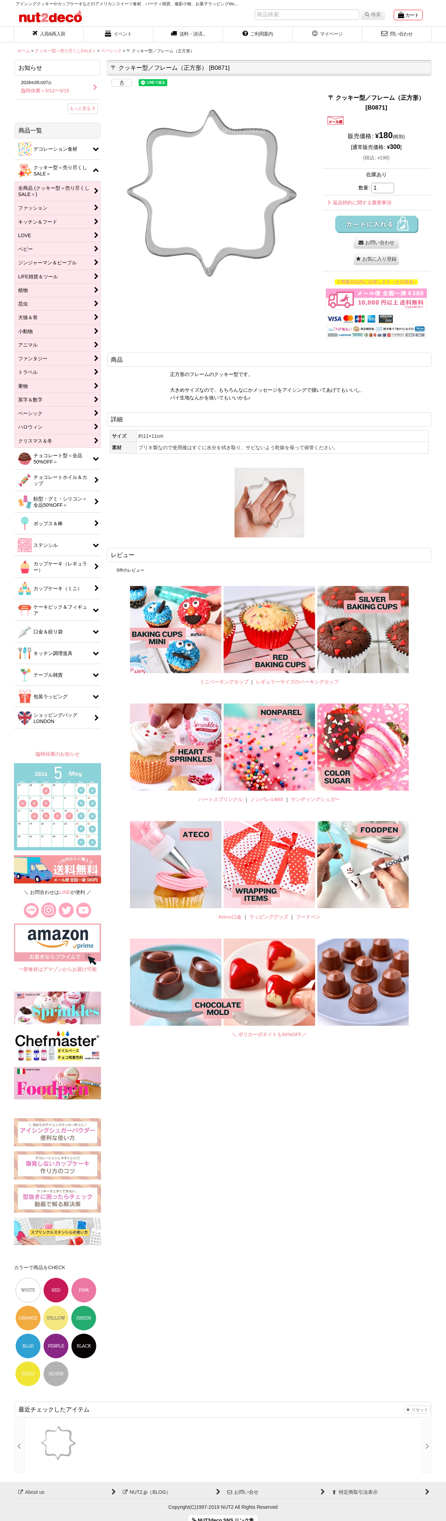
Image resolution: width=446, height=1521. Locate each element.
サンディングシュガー (315, 799)
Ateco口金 (230, 917)
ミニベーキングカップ (224, 682)
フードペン (308, 917)
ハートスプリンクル (221, 799)
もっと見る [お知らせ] (82, 108)
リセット (417, 1410)
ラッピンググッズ (269, 917)
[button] (188, 34)
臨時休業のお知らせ (57, 754)
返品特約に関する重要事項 (359, 202)
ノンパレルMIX (266, 799)
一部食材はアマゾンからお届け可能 (57, 969)
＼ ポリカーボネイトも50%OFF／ (269, 1034)
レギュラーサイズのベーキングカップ (297, 682)
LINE (64, 892)
